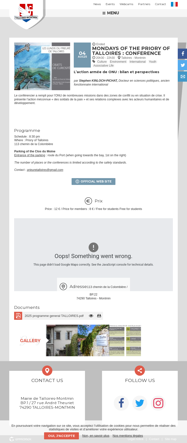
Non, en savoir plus (95, 435)
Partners (144, 4)
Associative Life (103, 65)
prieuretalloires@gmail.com (45, 170)
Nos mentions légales (128, 435)
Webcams (126, 4)
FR (174, 4)
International (138, 61)
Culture (102, 61)
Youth (152, 61)
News (97, 4)
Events (110, 4)
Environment (118, 61)
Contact (160, 4)
